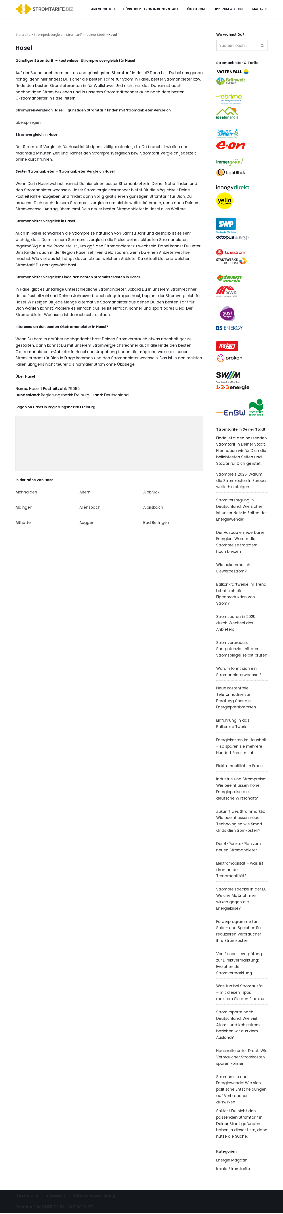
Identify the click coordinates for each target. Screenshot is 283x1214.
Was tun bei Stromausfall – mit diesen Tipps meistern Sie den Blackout (241, 993)
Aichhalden (26, 492)
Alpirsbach (153, 507)
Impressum (55, 1196)
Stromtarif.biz (28, 1208)
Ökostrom (196, 9)
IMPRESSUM (54, 1208)
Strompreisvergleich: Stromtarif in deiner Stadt (69, 34)
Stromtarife (27, 1196)
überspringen (28, 122)
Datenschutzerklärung (94, 1196)
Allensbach (89, 507)
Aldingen (23, 507)
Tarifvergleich (102, 9)
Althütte (23, 523)
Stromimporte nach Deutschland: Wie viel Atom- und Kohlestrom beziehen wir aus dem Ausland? (238, 1025)
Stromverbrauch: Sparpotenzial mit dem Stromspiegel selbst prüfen (242, 649)
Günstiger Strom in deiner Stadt (150, 9)
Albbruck (151, 492)
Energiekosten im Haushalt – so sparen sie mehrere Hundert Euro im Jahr (241, 747)
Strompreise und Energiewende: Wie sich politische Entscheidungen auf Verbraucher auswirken (241, 1090)
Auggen (86, 523)
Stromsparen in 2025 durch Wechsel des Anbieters (236, 623)
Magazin (259, 9)
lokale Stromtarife (233, 1170)
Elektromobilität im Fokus (239, 766)
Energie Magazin (231, 1161)
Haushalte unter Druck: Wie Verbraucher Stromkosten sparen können (242, 1058)
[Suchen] (237, 45)
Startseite (23, 34)
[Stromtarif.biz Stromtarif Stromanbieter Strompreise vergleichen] (45, 9)
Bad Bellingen (156, 523)
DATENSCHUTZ (80, 1208)
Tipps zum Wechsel (228, 9)
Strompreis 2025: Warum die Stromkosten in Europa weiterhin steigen (241, 481)
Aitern (84, 492)
